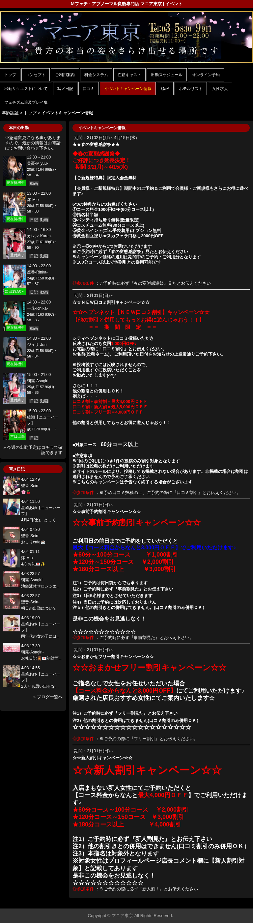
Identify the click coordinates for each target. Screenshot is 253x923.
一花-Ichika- (37, 308)
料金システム (96, 74)
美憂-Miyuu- (37, 163)
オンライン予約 (206, 74)
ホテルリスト (191, 88)
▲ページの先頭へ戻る (228, 902)
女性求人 (220, 88)
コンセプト (35, 74)
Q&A (165, 88)
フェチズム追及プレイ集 (26, 102)
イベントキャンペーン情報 (128, 88)
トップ (10, 74)
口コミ (89, 88)
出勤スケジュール (167, 74)
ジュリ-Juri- (37, 344)
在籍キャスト (129, 74)
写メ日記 (65, 88)
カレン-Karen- (39, 236)
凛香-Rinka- (37, 272)
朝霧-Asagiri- (38, 381)
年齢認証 (10, 112)
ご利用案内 (65, 74)
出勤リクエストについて (26, 88)
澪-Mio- (33, 199)
